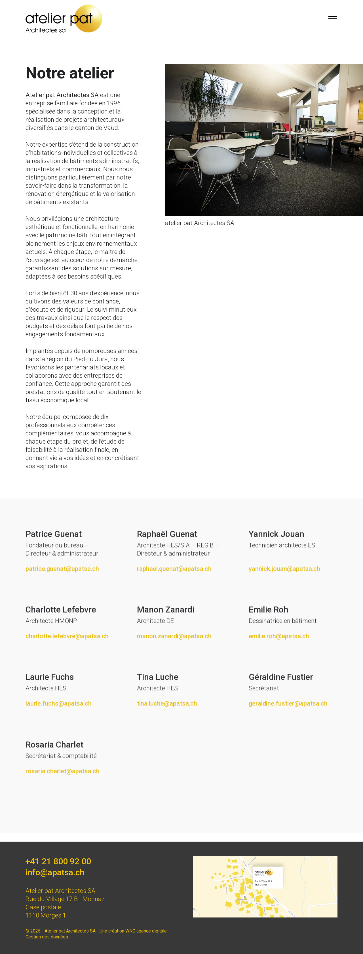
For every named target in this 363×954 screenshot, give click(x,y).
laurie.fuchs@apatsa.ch (59, 718)
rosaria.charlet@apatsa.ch (63, 785)
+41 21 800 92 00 (58, 861)
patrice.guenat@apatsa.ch (62, 583)
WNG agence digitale (146, 931)
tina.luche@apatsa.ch (167, 718)
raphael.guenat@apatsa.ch (174, 583)
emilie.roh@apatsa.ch (279, 650)
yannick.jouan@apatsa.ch (284, 583)
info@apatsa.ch (55, 872)
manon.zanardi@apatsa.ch (174, 650)
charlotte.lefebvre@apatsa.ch (67, 650)
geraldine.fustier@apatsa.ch (288, 718)
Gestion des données (47, 937)
